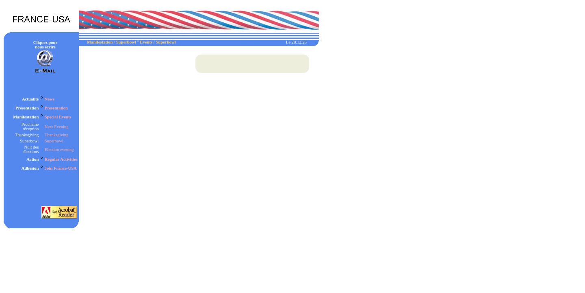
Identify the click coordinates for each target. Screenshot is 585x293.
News (49, 99)
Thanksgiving (27, 135)
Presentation (56, 108)
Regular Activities (61, 159)
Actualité (30, 99)
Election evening (59, 149)
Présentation (27, 108)
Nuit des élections (31, 149)
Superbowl (29, 141)
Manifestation (26, 117)
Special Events (58, 117)
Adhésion (30, 168)
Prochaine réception (30, 126)
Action (32, 159)
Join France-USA (61, 168)
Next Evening (57, 127)
